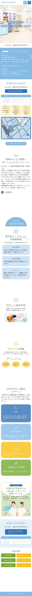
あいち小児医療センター (24, 560)
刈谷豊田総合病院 (8, 555)
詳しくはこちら (16, 143)
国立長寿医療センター (23, 555)
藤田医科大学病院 (8, 560)
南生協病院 (23, 565)
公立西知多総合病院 (8, 565)
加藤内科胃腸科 (8, 2)
